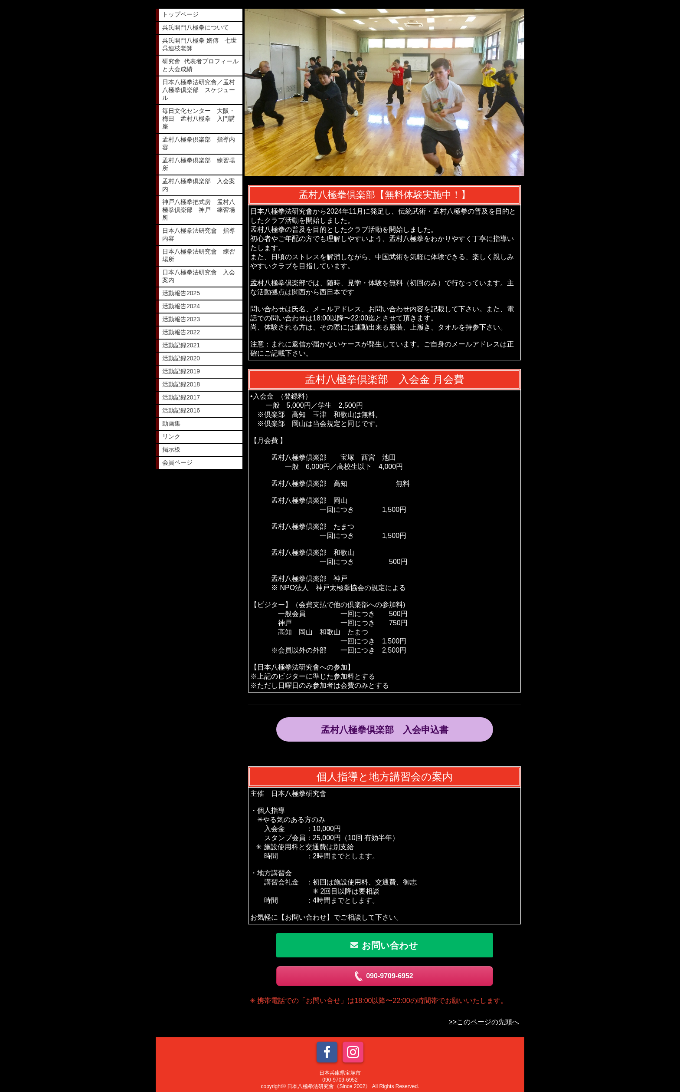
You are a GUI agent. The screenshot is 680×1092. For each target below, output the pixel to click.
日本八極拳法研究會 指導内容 (198, 234)
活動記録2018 (181, 384)
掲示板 (171, 449)
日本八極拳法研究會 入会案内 (198, 276)
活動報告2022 (181, 332)
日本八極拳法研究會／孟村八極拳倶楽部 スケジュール (198, 90)
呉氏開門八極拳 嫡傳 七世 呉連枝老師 (202, 44)
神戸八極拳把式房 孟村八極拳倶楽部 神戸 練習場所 (198, 209)
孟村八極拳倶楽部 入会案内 (198, 185)
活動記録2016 (181, 410)
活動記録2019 (181, 371)
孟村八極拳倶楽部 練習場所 (198, 164)
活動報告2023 (181, 319)
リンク (171, 436)
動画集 (171, 423)
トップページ (180, 14)
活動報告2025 (181, 293)
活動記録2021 (181, 345)
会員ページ (177, 462)
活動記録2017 (181, 397)
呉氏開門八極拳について (195, 27)
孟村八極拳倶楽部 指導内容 (198, 143)
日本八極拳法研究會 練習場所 (198, 255)
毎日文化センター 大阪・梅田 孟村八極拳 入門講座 (198, 118)
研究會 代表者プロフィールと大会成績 (200, 65)
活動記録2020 (181, 358)
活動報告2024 (181, 306)
